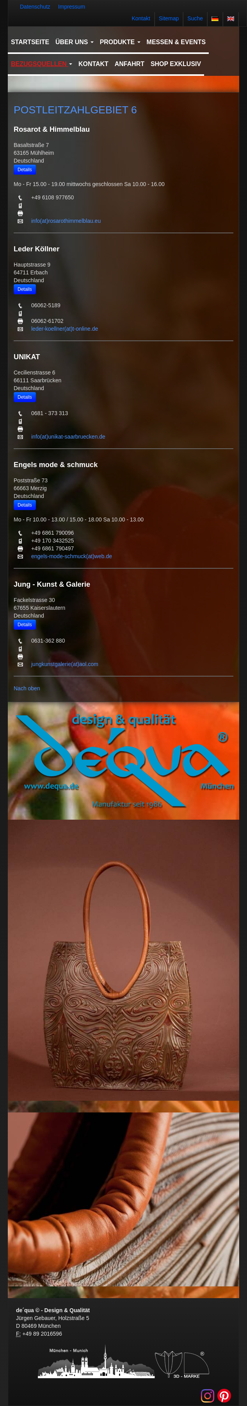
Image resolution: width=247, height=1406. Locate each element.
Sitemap (169, 18)
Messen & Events (176, 42)
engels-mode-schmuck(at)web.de (71, 556)
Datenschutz (35, 7)
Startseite (30, 42)
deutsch (215, 18)
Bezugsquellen (41, 64)
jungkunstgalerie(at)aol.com (64, 664)
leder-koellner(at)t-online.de (64, 329)
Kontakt (140, 18)
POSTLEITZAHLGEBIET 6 (75, 110)
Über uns (74, 42)
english (230, 18)
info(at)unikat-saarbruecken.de (68, 436)
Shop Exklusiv (176, 64)
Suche (195, 18)
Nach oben (27, 688)
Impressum (71, 7)
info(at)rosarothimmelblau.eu (66, 221)
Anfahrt (129, 64)
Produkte (120, 42)
